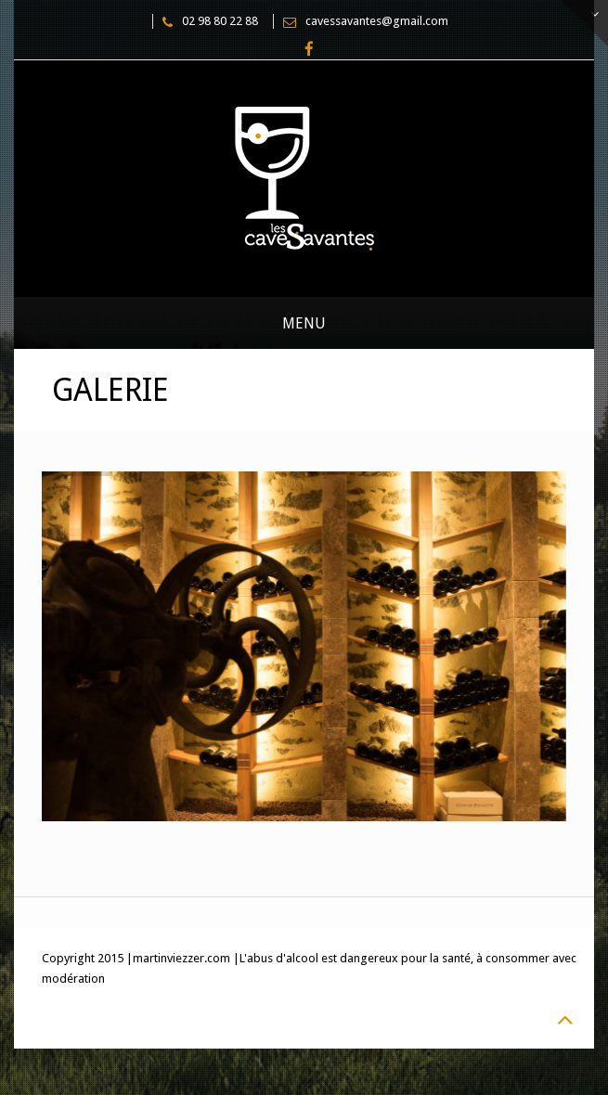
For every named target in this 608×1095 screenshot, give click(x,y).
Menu (304, 323)
